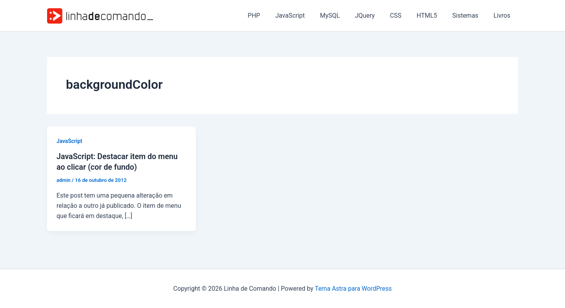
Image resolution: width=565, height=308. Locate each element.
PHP (273, 15)
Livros (503, 15)
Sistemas (469, 15)
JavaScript (307, 15)
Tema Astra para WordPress (353, 288)
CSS (404, 15)
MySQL (344, 15)
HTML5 (433, 15)
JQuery (376, 15)
